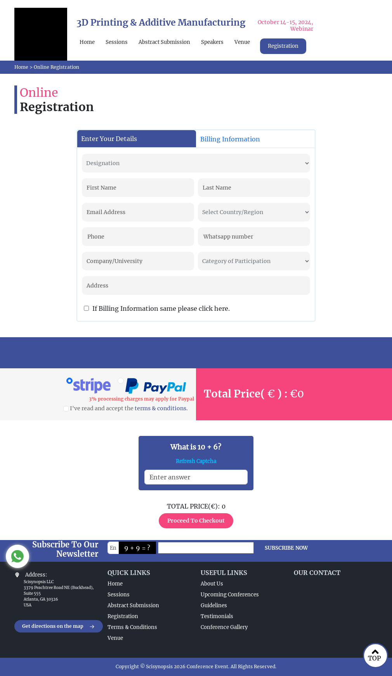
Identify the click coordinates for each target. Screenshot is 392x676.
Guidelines (214, 605)
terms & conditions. (161, 408)
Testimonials (217, 616)
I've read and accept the (125, 408)
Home (87, 42)
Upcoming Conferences (230, 594)
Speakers (212, 42)
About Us (212, 583)
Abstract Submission (164, 42)
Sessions (117, 42)
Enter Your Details (109, 139)
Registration (283, 46)
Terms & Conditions (132, 627)
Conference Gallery (224, 627)
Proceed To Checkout (196, 520)
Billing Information (230, 139)
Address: (36, 574)
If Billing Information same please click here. (157, 308)
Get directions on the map (58, 626)
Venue (242, 42)
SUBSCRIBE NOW (286, 548)
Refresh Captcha (196, 461)
